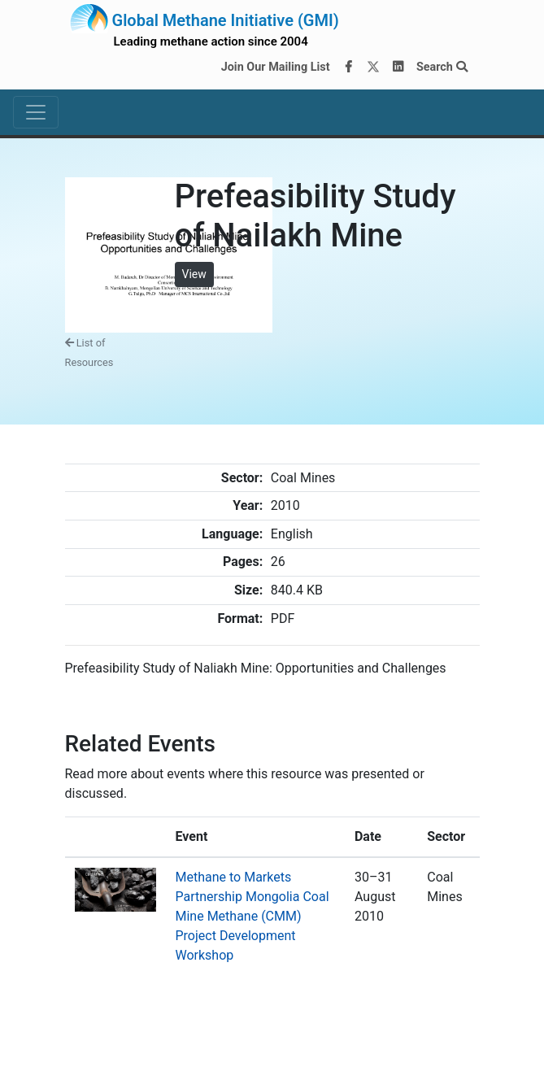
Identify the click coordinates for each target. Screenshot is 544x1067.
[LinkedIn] (397, 67)
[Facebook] (348, 67)
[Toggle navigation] (36, 112)
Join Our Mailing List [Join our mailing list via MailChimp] (275, 67)
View (194, 274)
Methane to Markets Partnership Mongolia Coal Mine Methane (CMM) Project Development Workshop (252, 916)
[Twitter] (373, 67)
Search (442, 67)
